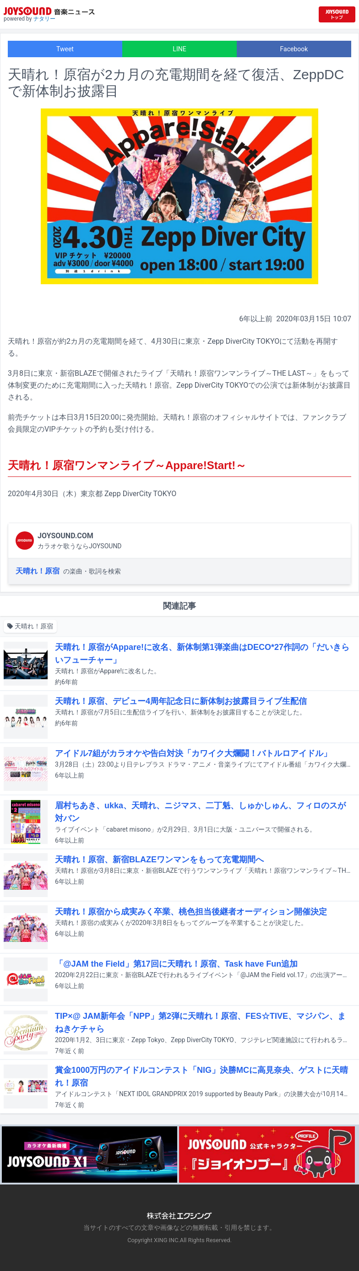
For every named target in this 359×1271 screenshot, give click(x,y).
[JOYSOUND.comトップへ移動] (337, 14)
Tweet (65, 49)
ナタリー (44, 19)
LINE (179, 49)
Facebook (294, 49)
